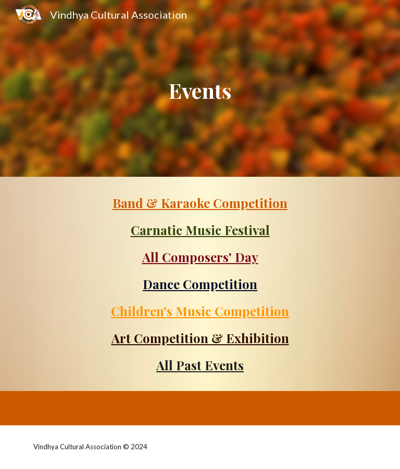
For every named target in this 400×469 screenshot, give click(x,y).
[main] (200, 88)
